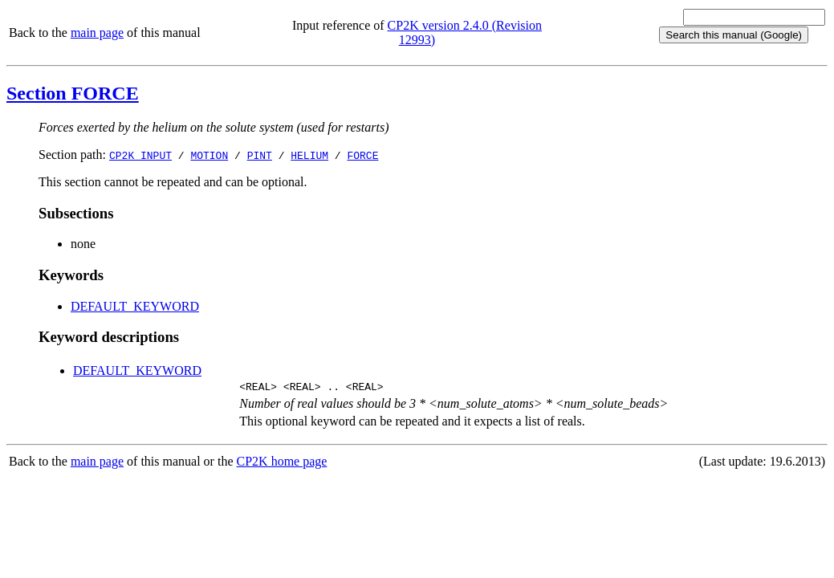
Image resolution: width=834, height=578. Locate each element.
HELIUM (309, 155)
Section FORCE (72, 93)
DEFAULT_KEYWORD (135, 306)
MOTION (209, 155)
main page (97, 32)
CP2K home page (282, 463)
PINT (259, 155)
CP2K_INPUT (140, 155)
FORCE (362, 155)
